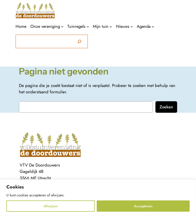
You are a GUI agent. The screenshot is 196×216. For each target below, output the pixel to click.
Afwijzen (51, 206)
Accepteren (143, 206)
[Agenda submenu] (153, 26)
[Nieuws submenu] (131, 26)
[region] (98, 197)
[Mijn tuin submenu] (110, 26)
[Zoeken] (79, 41)
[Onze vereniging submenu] (62, 26)
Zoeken (166, 107)
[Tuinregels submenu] (88, 26)
